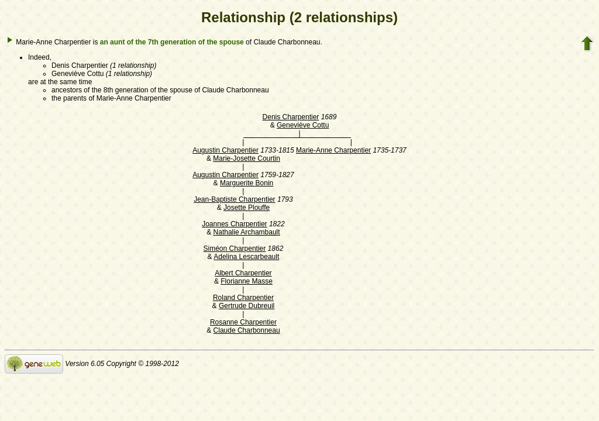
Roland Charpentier (243, 298)
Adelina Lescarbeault (246, 257)
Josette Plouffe (246, 207)
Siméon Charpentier (235, 248)
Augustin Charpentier (225, 150)
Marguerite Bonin (246, 183)
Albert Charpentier (243, 273)
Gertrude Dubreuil (246, 306)
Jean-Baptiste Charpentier (234, 199)
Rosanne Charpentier (243, 322)
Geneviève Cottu (303, 125)
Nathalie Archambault (247, 232)
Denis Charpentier (291, 117)
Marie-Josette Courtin (246, 158)
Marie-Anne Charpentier (333, 150)
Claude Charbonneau (247, 330)
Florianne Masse (247, 281)
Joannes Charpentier (234, 224)
